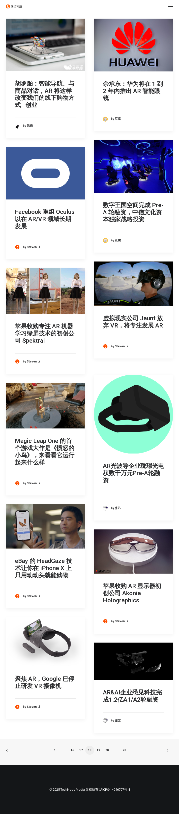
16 (72, 750)
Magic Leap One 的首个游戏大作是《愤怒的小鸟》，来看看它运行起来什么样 (44, 451)
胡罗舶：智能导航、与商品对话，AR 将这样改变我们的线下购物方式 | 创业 (44, 94)
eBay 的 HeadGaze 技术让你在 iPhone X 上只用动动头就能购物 (43, 568)
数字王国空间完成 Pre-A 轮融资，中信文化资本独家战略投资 (133, 212)
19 (98, 750)
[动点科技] (14, 6)
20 (107, 750)
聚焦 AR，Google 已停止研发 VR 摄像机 (44, 682)
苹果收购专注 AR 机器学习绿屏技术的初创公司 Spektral (44, 333)
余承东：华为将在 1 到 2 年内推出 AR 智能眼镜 (133, 91)
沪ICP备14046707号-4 (114, 789)
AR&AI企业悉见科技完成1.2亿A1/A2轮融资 (132, 696)
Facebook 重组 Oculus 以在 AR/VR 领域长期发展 (45, 219)
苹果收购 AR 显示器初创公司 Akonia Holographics (132, 593)
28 (124, 750)
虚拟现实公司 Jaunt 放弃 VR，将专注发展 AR (133, 322)
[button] (170, 6)
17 (81, 750)
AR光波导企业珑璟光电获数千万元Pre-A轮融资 (133, 473)
